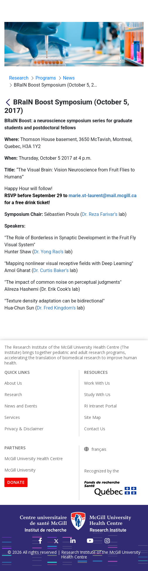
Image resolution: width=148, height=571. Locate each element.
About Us (13, 383)
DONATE (16, 482)
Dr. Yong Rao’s (49, 251)
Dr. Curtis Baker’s (51, 270)
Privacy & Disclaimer (23, 428)
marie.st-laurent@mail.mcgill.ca (103, 195)
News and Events (20, 406)
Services (12, 417)
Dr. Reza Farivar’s (100, 214)
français (98, 449)
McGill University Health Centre (33, 458)
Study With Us (97, 394)
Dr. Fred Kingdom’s (56, 308)
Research (13, 394)
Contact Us (94, 428)
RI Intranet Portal (100, 406)
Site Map (92, 417)
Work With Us (97, 383)
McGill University (19, 470)
